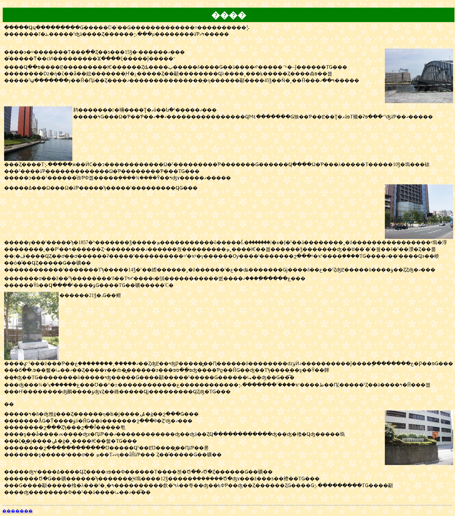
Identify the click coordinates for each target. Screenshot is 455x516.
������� (17, 511)
